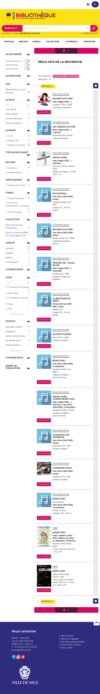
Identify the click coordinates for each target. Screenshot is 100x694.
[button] (9, 42)
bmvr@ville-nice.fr (21, 650)
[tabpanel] (50, 330)
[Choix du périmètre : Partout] (12, 28)
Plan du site (67, 636)
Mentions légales (70, 639)
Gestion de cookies (71, 645)
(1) (17, 314)
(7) (17, 351)
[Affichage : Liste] (66, 51)
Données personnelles (72, 642)
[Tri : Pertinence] (48, 86)
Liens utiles (67, 648)
